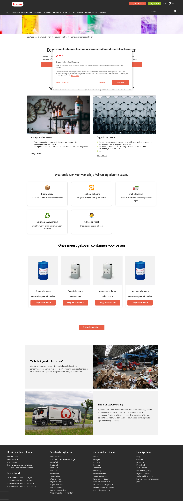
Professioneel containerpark (147, 479)
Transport (97, 468)
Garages (96, 459)
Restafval (54, 465)
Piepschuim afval (57, 487)
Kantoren (97, 465)
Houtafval (54, 468)
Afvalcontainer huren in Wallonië (20, 483)
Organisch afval (56, 482)
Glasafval (54, 462)
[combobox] (164, 12)
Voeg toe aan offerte (43, 302)
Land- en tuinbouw (101, 479)
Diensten (140, 462)
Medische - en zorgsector (103, 484)
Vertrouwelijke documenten (61, 493)
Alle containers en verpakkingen (20, 468)
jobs (138, 482)
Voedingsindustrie (100, 476)
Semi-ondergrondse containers (19, 465)
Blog (138, 456)
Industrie (97, 462)
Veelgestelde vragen (144, 476)
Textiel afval (55, 476)
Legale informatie (143, 473)
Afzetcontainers (13, 462)
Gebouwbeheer (99, 473)
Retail (95, 456)
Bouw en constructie (101, 482)
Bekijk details (36, 153)
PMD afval (54, 470)
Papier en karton (57, 484)
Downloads (140, 465)
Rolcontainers (12, 456)
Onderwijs (97, 470)
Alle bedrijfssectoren (101, 490)
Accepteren (120, 82)
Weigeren (102, 82)
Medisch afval (55, 479)
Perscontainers (13, 459)
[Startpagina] (7, 12)
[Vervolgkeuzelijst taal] (165, 3)
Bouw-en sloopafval (58, 490)
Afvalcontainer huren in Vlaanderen (21, 486)
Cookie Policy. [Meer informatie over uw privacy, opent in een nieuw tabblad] (75, 76)
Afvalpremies (141, 468)
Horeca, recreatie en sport (103, 487)
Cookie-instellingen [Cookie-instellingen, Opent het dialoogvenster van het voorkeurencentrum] (62, 82)
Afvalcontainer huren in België (19, 478)
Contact (139, 459)
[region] (92, 70)
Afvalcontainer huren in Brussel (20, 480)
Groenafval (54, 473)
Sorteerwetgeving (143, 470)
